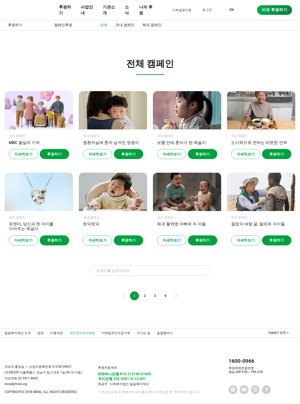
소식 (127, 10)
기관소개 (109, 10)
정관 (40, 333)
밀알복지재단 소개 (18, 333)
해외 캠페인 (152, 25)
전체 (104, 25)
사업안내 (87, 10)
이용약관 (56, 333)
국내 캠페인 (125, 25)
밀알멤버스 (165, 333)
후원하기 (65, 10)
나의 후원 (145, 10)
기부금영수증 (181, 10)
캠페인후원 (63, 25)
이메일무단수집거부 (116, 333)
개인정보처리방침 (82, 333)
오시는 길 (143, 333)
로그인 (207, 10)
